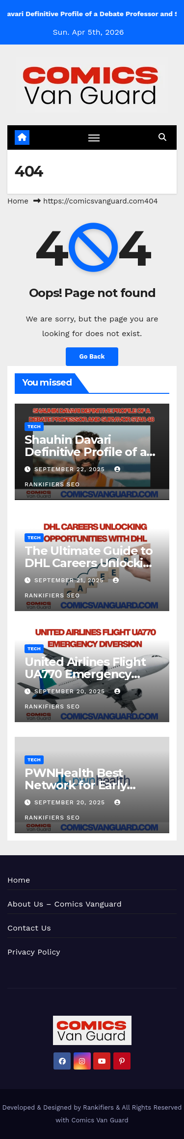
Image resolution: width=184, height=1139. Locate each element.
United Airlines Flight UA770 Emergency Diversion (85, 674)
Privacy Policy (33, 952)
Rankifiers (98, 1107)
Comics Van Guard (100, 1120)
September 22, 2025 (70, 469)
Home (17, 201)
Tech (34, 426)
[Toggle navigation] (94, 137)
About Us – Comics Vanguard (64, 904)
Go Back (92, 356)
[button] (162, 137)
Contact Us (29, 928)
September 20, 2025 (70, 691)
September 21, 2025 (70, 580)
